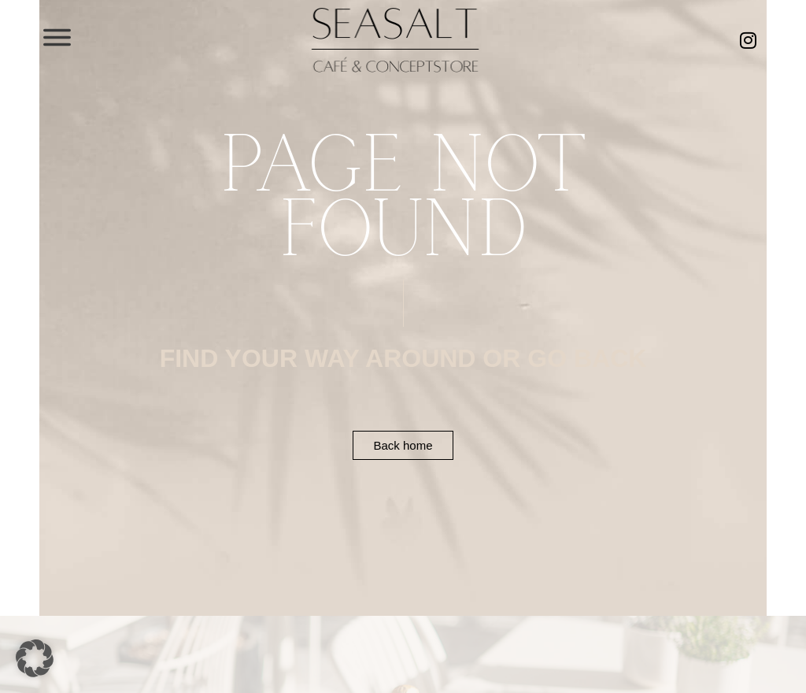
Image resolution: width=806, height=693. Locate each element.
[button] (34, 658)
